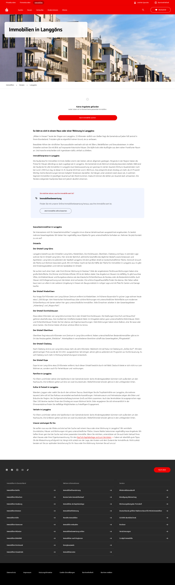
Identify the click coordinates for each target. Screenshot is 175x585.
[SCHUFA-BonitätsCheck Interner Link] (143, 517)
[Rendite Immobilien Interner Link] (87, 517)
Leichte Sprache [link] (141, 2)
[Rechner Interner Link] (143, 524)
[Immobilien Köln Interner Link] (31, 517)
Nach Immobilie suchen (87, 118)
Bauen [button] (29, 10)
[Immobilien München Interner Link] (31, 497)
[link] (6, 470)
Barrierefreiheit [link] (162, 2)
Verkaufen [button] (40, 10)
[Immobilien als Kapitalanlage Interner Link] (87, 504)
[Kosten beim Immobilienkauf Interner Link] (87, 497)
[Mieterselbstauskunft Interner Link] (143, 490)
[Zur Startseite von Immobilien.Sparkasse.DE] (10, 10)
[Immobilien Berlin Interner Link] (31, 490)
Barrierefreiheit (87, 572)
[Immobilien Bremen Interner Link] (31, 511)
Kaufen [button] (20, 10)
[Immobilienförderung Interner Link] (87, 511)
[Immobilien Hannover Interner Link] (31, 524)
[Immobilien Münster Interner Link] (31, 531)
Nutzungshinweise (45, 572)
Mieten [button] (64, 10)
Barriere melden (106, 572)
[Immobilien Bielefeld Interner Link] (31, 538)
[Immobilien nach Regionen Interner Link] (87, 538)
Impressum (27, 572)
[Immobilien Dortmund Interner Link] (31, 545)
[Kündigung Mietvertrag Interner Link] (143, 497)
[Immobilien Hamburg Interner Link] (31, 504)
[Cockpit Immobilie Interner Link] (143, 538)
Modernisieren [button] (53, 10)
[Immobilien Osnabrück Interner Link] (31, 552)
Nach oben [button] (162, 470)
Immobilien (39, 2)
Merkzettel (160, 10)
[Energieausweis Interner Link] (87, 545)
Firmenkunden (25, 2)
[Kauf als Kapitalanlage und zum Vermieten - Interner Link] (95, 437)
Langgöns (33, 85)
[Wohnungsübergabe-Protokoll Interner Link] (143, 504)
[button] (67, 572)
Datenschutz (11, 572)
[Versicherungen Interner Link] (143, 531)
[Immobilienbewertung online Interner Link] (87, 531)
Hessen (21, 85)
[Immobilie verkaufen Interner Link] (87, 524)
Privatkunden (11, 2)
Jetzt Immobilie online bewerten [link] (55, 211)
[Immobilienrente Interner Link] (87, 552)
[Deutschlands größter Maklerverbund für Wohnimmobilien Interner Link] (143, 511)
